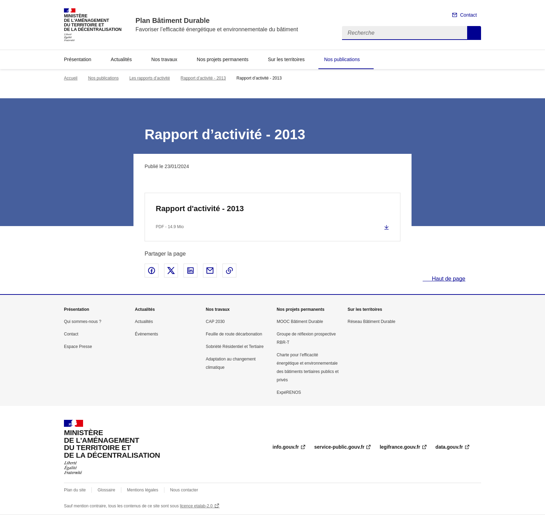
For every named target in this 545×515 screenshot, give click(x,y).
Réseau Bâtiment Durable (371, 321)
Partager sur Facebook (151, 270)
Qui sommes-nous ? (82, 321)
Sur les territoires (286, 59)
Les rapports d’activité (149, 78)
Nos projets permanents (223, 59)
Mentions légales (142, 490)
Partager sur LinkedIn (190, 270)
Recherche (474, 33)
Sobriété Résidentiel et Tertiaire (235, 346)
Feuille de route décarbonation (234, 334)
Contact (468, 15)
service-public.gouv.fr (339, 447)
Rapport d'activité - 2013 (200, 208)
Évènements (146, 334)
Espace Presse (78, 346)
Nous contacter (184, 490)
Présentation (77, 59)
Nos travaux (164, 59)
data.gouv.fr (449, 447)
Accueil (71, 78)
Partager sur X (171, 270)
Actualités (121, 59)
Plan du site (75, 490)
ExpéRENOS (289, 392)
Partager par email (210, 270)
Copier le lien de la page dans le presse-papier (229, 270)
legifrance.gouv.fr (400, 447)
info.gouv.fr (285, 447)
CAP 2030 (215, 321)
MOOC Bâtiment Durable (300, 321)
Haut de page (447, 279)
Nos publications (342, 59)
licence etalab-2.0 (196, 506)
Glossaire (106, 490)
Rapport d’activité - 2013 (203, 78)
